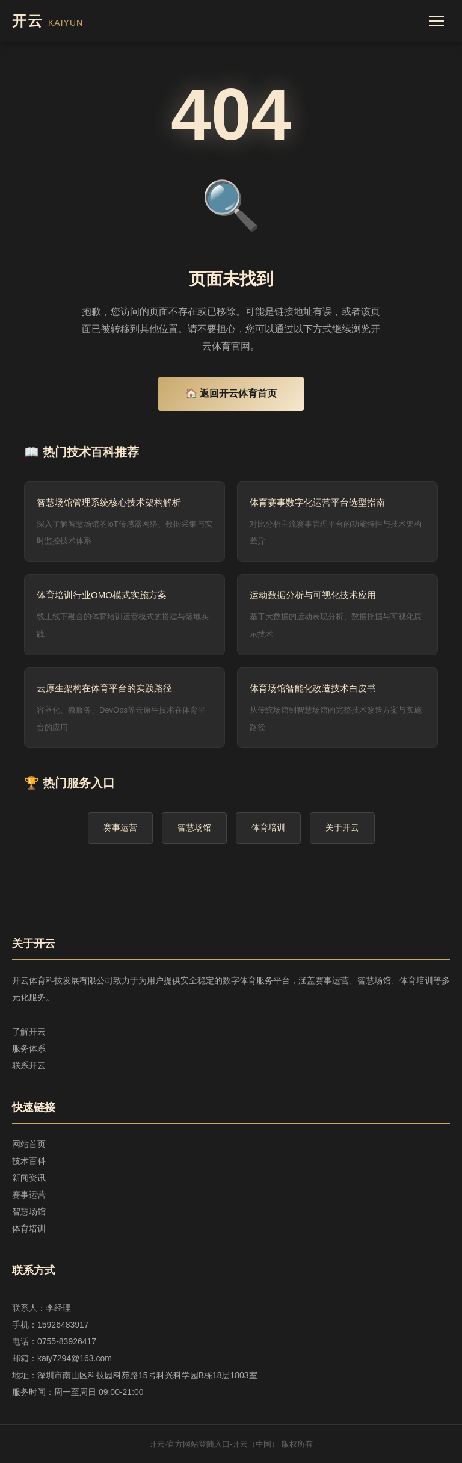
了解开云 (29, 1031)
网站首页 (29, 1144)
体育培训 (268, 827)
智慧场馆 (194, 827)
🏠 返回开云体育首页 (231, 393)
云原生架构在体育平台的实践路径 (104, 688)
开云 (47, 21)
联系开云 (29, 1065)
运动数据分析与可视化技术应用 (313, 595)
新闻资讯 (29, 1178)
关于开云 (342, 827)
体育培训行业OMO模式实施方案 (102, 595)
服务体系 (29, 1048)
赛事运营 (120, 827)
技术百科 (29, 1161)
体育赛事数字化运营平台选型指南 (317, 502)
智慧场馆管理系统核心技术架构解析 (109, 502)
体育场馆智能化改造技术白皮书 (313, 688)
